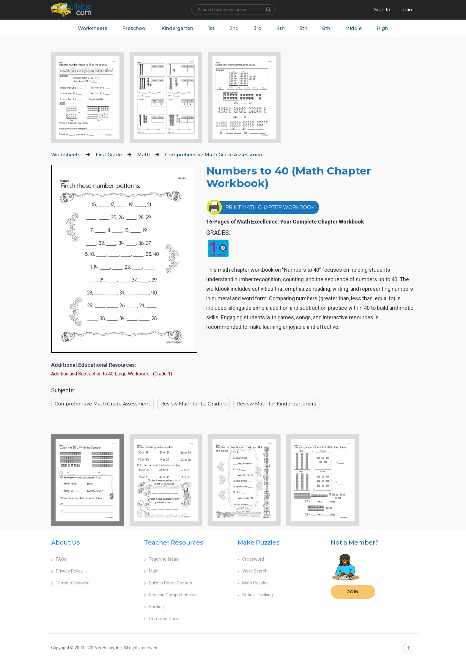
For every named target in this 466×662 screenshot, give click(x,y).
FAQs (58, 559)
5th (303, 28)
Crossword (250, 559)
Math (143, 155)
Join (353, 592)
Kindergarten (177, 28)
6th (326, 28)
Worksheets (92, 28)
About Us (65, 542)
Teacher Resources (173, 542)
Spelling (154, 606)
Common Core (161, 618)
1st (211, 28)
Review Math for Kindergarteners (276, 404)
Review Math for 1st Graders (193, 404)
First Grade (109, 155)
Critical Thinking (255, 594)
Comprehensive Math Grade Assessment (214, 155)
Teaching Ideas (161, 559)
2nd (234, 28)
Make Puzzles (258, 542)
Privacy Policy (67, 571)
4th (280, 28)
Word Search (252, 571)
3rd (258, 28)
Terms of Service (70, 583)
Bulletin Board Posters (168, 583)
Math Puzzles (253, 583)
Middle (353, 28)
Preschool (134, 28)
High (382, 28)
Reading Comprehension (170, 594)
